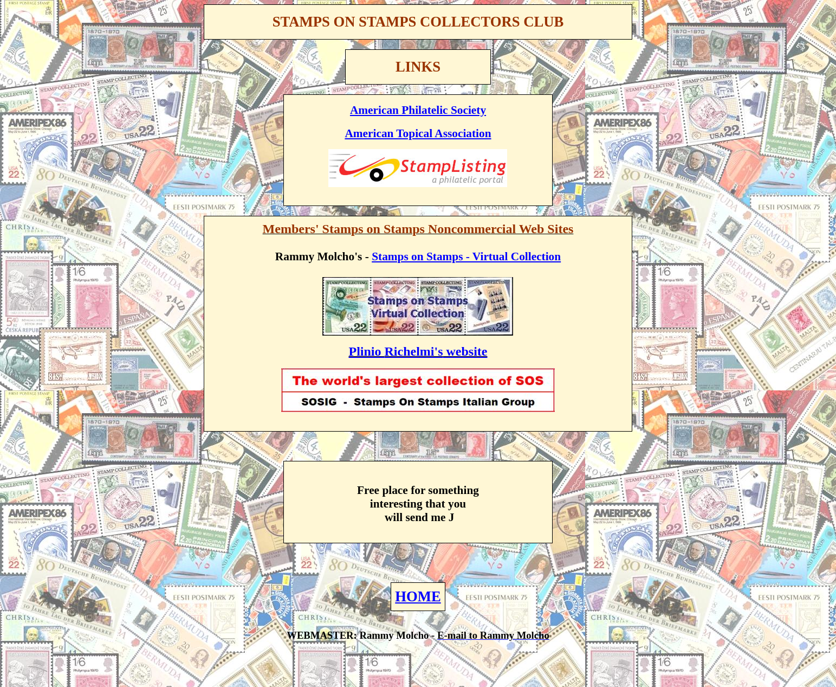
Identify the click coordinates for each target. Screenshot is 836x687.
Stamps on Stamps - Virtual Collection (466, 256)
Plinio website (417, 351)
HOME (417, 596)
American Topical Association (418, 133)
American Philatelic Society (418, 110)
